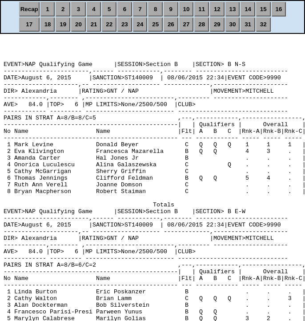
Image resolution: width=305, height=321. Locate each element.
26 (171, 24)
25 (155, 24)
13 (232, 9)
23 (124, 24)
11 (201, 9)
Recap (29, 9)
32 (263, 24)
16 (279, 9)
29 (217, 24)
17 (29, 24)
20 (78, 24)
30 (232, 24)
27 (186, 24)
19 (63, 24)
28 (201, 24)
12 (217, 9)
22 (109, 24)
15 (263, 9)
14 (248, 9)
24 (140, 24)
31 (248, 24)
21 (94, 24)
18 (47, 24)
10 (186, 9)
